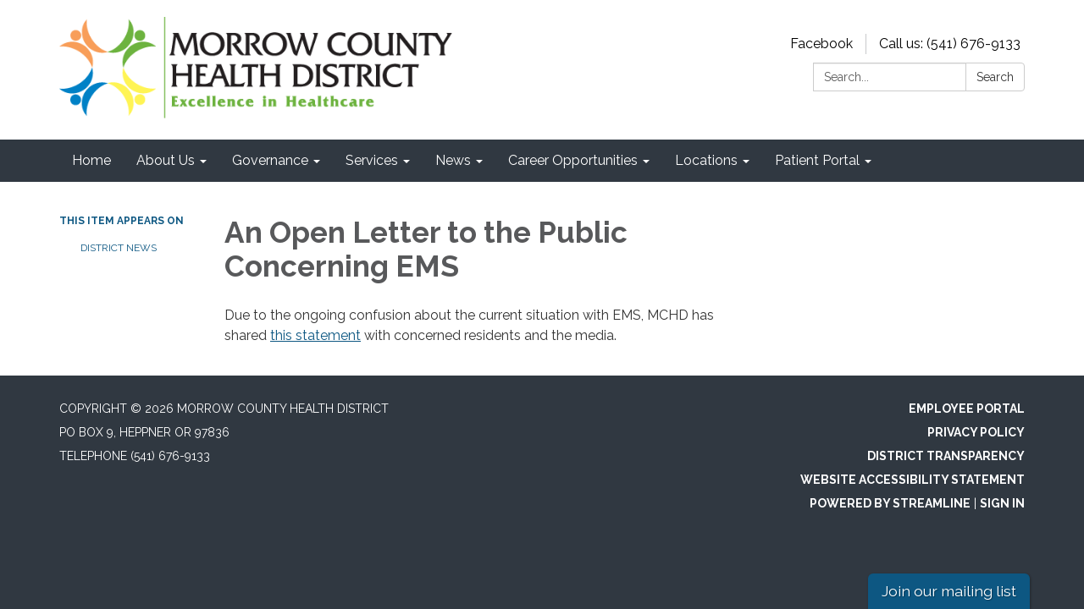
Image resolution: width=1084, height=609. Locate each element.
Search (995, 77)
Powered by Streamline (890, 503)
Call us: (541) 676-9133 (949, 44)
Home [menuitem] (91, 160)
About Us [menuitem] (165, 160)
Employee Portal (967, 408)
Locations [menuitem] (706, 160)
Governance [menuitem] (270, 160)
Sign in (1002, 503)
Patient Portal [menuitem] (817, 160)
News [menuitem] (453, 160)
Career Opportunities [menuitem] (573, 160)
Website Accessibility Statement (912, 479)
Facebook (821, 44)
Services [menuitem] (372, 160)
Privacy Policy (976, 432)
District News (118, 248)
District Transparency (946, 456)
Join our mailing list (949, 591)
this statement (315, 335)
